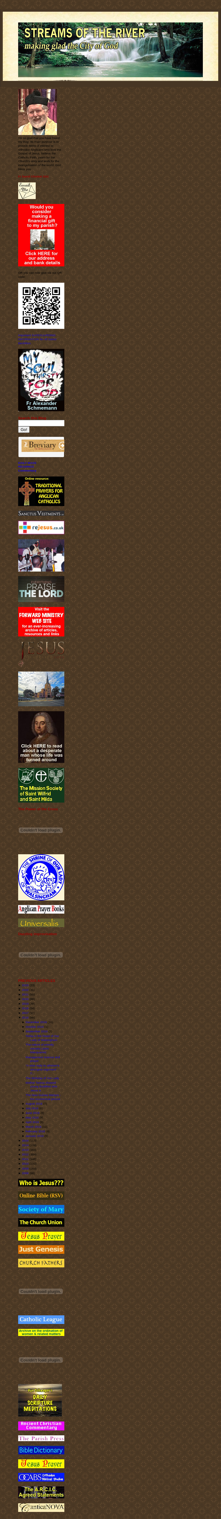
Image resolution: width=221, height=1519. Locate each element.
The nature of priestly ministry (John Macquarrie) (40, 1048)
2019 (25, 1003)
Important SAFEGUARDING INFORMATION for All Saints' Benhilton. (37, 339)
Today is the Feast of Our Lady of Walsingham (42, 1038)
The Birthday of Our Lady (42, 1078)
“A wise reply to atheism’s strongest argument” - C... (42, 1069)
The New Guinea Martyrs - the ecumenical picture (43, 1097)
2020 (25, 999)
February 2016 (35, 1131)
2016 (25, 1017)
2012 (25, 1154)
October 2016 (35, 1026)
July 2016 (32, 1108)
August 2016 (34, 1103)
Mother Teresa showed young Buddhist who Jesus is (41, 1086)
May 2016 (32, 1117)
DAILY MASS (27, 462)
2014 (25, 1145)
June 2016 (32, 1112)
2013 (25, 1149)
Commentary (27, 470)
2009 (25, 1168)
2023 (25, 985)
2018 (25, 1008)
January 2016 (35, 1136)
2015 (25, 1140)
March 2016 (33, 1126)
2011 (25, 1159)
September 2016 (37, 1031)
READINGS (26, 466)
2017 (25, 1013)
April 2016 (32, 1122)
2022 (25, 989)
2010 (25, 1163)
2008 (25, 1173)
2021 (25, 994)
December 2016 (36, 1022)
